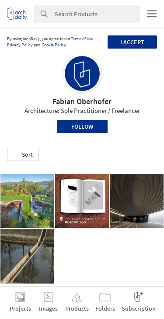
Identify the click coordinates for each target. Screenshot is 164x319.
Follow (82, 126)
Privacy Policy (20, 45)
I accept (132, 42)
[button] (22, 155)
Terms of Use (82, 39)
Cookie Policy (54, 45)
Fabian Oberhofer (82, 101)
